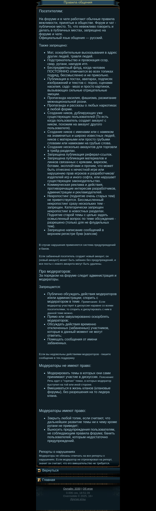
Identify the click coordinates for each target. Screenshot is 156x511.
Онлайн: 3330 (72, 488)
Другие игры (78, 499)
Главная (46, 480)
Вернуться (47, 470)
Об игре (88, 488)
